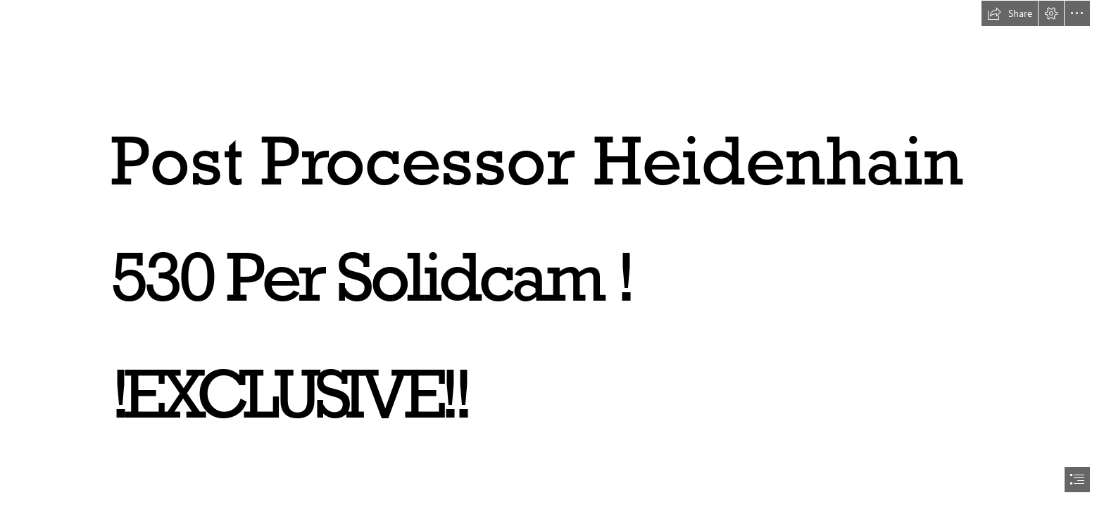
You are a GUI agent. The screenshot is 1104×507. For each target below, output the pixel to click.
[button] (1009, 13)
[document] (552, 253)
